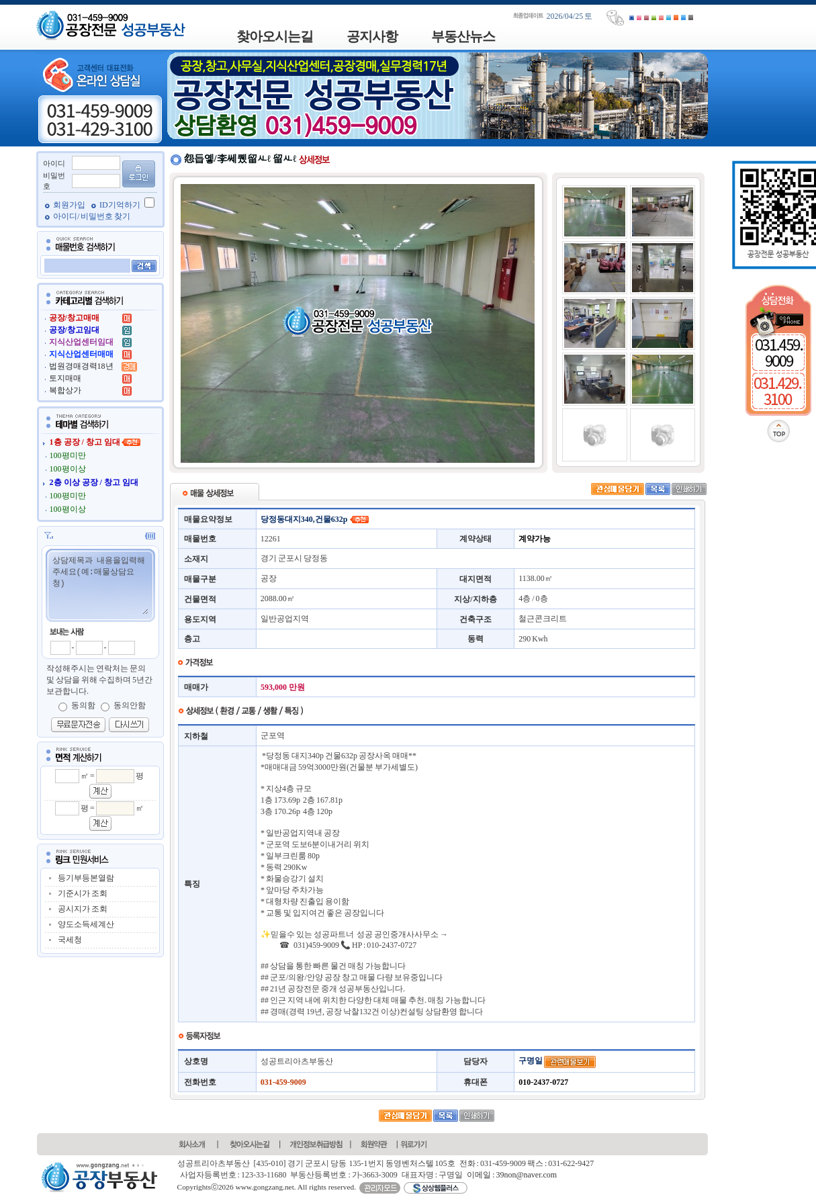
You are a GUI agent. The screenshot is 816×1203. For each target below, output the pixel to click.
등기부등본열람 (86, 878)
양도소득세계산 (86, 924)
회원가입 (70, 205)
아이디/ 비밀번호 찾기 (91, 216)
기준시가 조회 (82, 893)
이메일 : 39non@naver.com (512, 1174)
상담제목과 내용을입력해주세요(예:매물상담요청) (99, 584)
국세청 (70, 939)
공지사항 (372, 36)
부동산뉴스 (463, 36)
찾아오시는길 (274, 36)
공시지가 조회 (82, 909)
